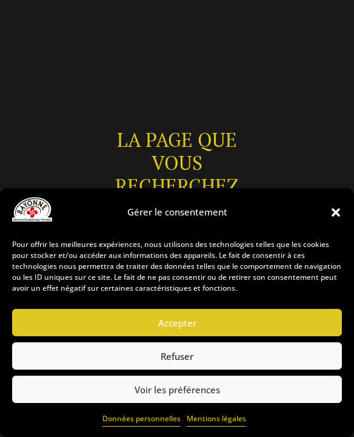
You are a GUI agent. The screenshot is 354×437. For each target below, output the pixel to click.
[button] (336, 212)
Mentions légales (216, 418)
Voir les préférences (177, 390)
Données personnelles (141, 418)
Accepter (177, 323)
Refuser (177, 356)
